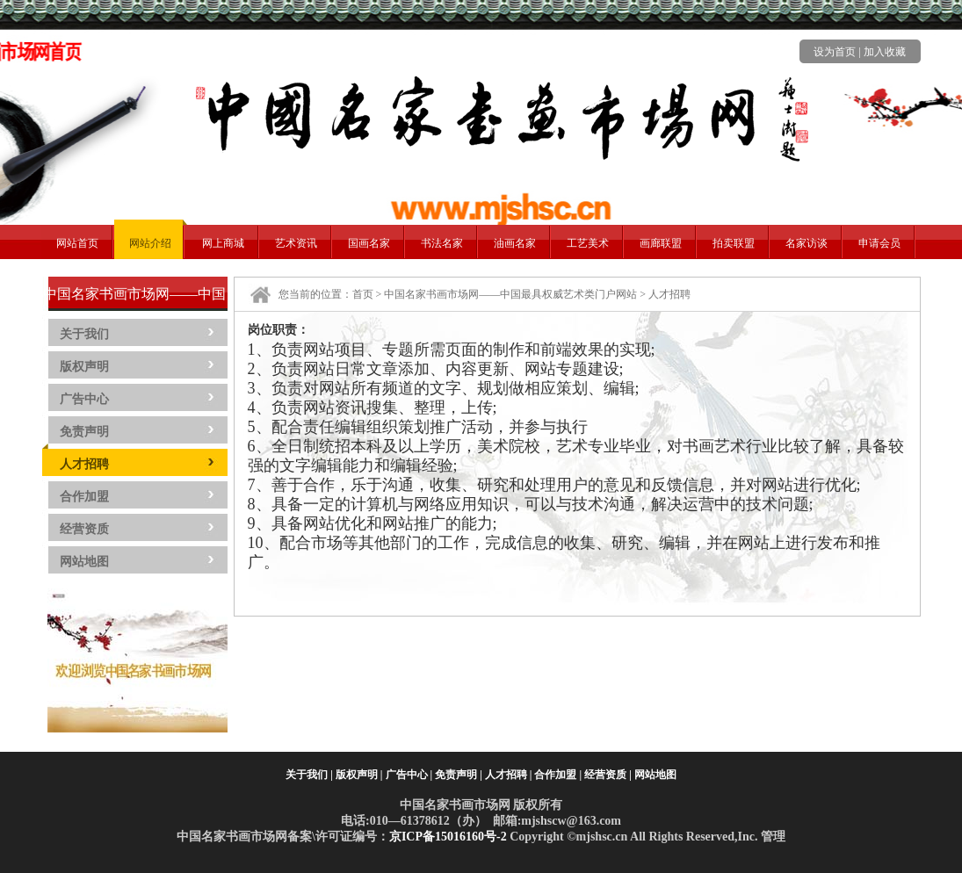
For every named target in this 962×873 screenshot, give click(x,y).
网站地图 (84, 561)
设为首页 (835, 52)
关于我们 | (309, 774)
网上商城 (223, 243)
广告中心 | (409, 774)
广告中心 (84, 399)
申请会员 (879, 243)
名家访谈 (806, 243)
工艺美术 (588, 243)
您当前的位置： (315, 294)
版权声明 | (359, 774)
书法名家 (442, 243)
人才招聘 (84, 464)
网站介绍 (150, 243)
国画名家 (369, 243)
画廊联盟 (661, 243)
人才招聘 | (508, 774)
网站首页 (77, 243)
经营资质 (84, 529)
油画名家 (515, 243)
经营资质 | (608, 774)
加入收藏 (885, 52)
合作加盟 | (558, 774)
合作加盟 (84, 496)
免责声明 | (458, 774)
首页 (362, 294)
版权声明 (84, 366)
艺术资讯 (296, 243)
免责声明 (84, 431)
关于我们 (84, 334)
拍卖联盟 (733, 243)
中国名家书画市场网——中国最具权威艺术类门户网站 (510, 294)
